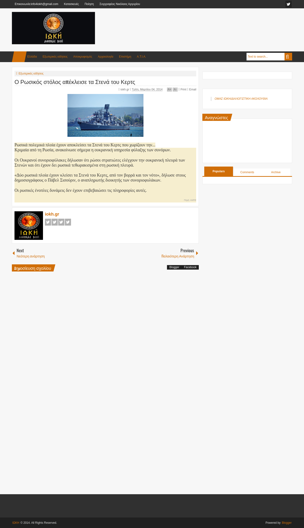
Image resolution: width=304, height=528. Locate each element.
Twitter (55, 222)
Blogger (174, 267)
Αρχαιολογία (105, 56)
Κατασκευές (71, 4)
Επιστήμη (125, 56)
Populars (219, 171)
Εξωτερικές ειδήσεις (55, 56)
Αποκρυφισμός (82, 56)
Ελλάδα (32, 56)
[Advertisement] (205, 23)
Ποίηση (89, 4)
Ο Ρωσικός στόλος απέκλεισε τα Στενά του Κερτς (74, 81)
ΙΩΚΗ (15, 522)
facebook (288, 4)
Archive (275, 172)
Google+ (61, 222)
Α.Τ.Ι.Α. (141, 56)
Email (191, 89)
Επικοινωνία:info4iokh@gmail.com (36, 4)
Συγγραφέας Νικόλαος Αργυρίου (120, 4)
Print (182, 89)
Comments (247, 172)
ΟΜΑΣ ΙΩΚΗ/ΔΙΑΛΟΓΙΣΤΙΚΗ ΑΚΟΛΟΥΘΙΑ (240, 98)
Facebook (48, 222)
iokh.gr (125, 89)
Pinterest (68, 222)
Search (288, 56)
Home (19, 56)
